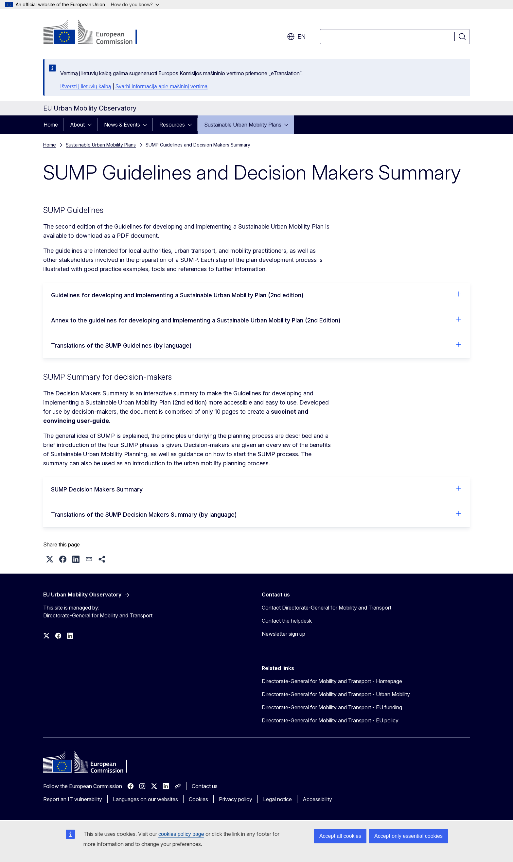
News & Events (122, 124)
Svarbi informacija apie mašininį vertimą (161, 86)
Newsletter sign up (283, 633)
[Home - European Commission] (96, 33)
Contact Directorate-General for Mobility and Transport (326, 607)
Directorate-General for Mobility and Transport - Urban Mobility (336, 694)
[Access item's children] (91, 124)
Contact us (205, 786)
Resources (172, 124)
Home (51, 124)
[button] (49, 559)
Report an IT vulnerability (72, 799)
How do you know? (135, 4)
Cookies (198, 799)
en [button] (296, 37)
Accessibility (317, 799)
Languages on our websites (145, 799)
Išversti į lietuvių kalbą (85, 86)
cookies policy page (181, 834)
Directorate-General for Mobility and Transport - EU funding (332, 707)
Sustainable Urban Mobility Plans (242, 124)
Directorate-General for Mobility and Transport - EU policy (330, 720)
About (77, 124)
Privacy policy (235, 799)
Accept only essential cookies (408, 836)
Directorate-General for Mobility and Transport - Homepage (332, 681)
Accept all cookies (340, 836)
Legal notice (277, 799)
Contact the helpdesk (287, 620)
